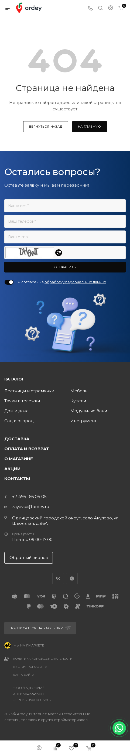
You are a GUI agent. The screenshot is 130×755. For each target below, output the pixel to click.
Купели (78, 400)
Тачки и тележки (22, 400)
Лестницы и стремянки (29, 390)
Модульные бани (88, 410)
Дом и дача (16, 410)
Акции (12, 468)
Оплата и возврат (26, 448)
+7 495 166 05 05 (29, 497)
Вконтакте (58, 578)
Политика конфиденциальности (43, 658)
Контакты (17, 478)
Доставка (16, 438)
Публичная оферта (30, 667)
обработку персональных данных (75, 282)
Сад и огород (19, 420)
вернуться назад (45, 126)
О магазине (18, 458)
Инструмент (83, 420)
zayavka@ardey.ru (30, 506)
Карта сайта (23, 675)
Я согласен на (62, 282)
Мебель (78, 390)
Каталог (14, 379)
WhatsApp (72, 578)
